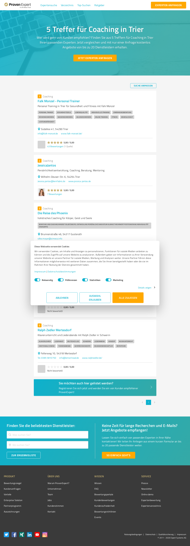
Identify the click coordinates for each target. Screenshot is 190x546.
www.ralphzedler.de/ (92, 357)
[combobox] (47, 435)
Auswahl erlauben (95, 299)
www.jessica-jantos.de (79, 181)
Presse (126, 483)
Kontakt (45, 511)
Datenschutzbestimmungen (74, 273)
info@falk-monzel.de (48, 133)
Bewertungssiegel (12, 483)
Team (44, 494)
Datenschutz (150, 534)
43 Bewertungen (55, 146)
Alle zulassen (128, 299)
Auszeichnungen (12, 511)
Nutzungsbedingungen (133, 534)
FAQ (84, 488)
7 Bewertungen (54, 194)
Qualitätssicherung (165, 534)
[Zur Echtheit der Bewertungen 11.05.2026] (174, 511)
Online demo (129, 494)
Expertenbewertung (132, 500)
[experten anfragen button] (168, 5)
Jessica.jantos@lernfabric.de (51, 181)
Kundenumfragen (12, 488)
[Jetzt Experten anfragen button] (95, 58)
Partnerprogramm (12, 505)
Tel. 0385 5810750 (47, 357)
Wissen (86, 483)
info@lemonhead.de (69, 357)
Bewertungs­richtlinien (93, 511)
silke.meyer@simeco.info (50, 238)
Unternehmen (48, 488)
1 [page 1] (148, 402)
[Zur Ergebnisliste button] (24, 455)
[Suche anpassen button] (143, 85)
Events (85, 517)
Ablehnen (62, 299)
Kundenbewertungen (92, 500)
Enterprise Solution (13, 500)
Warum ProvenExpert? (52, 483)
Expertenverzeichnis (133, 505)
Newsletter (128, 488)
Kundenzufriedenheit (92, 505)
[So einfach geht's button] (118, 455)
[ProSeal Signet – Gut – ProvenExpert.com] (174, 489)
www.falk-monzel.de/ (71, 133)
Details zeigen (132, 289)
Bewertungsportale (91, 494)
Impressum (52, 273)
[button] (49, 5)
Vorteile (7, 494)
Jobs (44, 500)
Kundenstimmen (50, 505)
